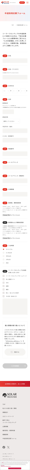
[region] (15, 465)
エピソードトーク (8, 416)
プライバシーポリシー (13, 341)
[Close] (29, 462)
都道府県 (5, 117)
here (2, 462)
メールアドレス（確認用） (16, 176)
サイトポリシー (7, 456)
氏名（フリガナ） (13, 69)
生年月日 (11, 86)
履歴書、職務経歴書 (14, 203)
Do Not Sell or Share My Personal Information (15, 468)
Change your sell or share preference (6, 466)
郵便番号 (5, 103)
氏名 (9, 56)
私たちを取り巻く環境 (9, 408)
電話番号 (11, 149)
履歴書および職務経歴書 (16, 222)
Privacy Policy (2, 465)
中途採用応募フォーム (9, 438)
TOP (13, 25)
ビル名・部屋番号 (8, 136)
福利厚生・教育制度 (9, 430)
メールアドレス (13, 162)
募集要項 (5, 434)
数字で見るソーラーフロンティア (9, 421)
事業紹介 (5, 412)
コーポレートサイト (8, 453)
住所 (9, 99)
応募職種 (11, 189)
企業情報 (5, 426)
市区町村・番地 (7, 126)
